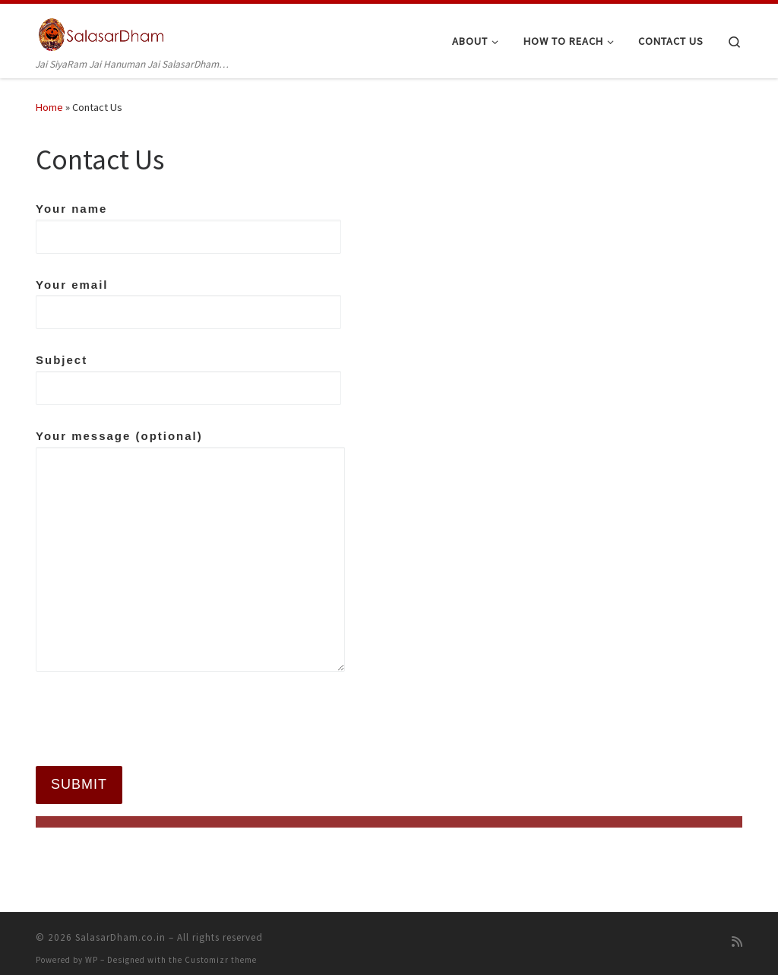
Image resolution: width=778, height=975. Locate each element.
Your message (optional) (190, 550)
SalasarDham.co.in (120, 928)
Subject (188, 379)
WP (91, 950)
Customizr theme (221, 950)
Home (49, 107)
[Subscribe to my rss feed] (737, 932)
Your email (188, 304)
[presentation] (151, 719)
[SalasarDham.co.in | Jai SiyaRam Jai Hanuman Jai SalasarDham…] (102, 31)
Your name (188, 228)
